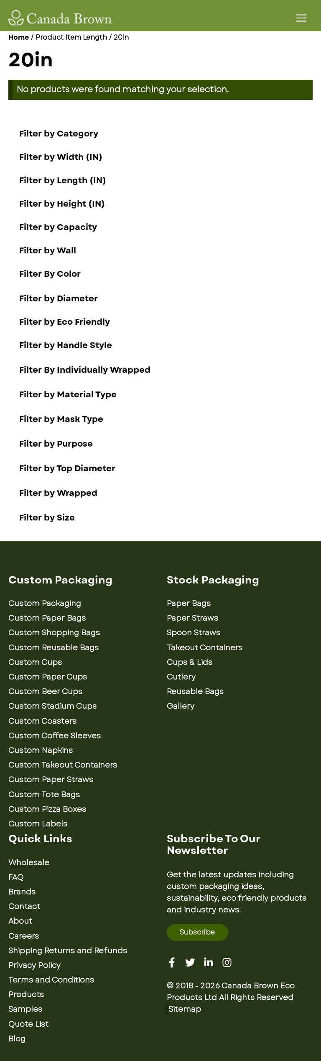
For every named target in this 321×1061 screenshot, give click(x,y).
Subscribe (197, 932)
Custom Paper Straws (50, 779)
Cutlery (181, 677)
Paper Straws (192, 618)
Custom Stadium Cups (52, 706)
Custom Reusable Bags (53, 647)
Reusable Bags (195, 691)
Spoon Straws (193, 632)
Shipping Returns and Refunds (67, 950)
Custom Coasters (42, 721)
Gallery (180, 706)
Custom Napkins (40, 750)
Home (18, 37)
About (20, 921)
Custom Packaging (44, 603)
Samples (25, 1009)
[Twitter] (190, 962)
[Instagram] (227, 962)
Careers (23, 936)
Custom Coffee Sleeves (54, 735)
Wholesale (28, 862)
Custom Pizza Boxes (47, 809)
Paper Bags (189, 603)
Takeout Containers (204, 647)
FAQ (15, 877)
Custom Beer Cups (45, 691)
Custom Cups (35, 662)
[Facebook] (172, 962)
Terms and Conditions (51, 980)
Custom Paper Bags (47, 618)
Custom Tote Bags (44, 794)
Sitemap (184, 1009)
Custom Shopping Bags (54, 632)
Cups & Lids (189, 662)
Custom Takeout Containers (62, 765)
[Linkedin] (209, 962)
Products (26, 994)
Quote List (28, 1024)
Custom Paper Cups (47, 677)
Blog (16, 1038)
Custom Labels (37, 823)
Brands (22, 892)
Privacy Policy (34, 965)
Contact (24, 906)
